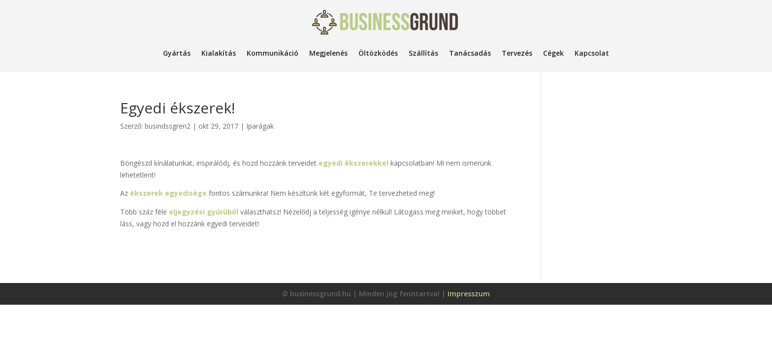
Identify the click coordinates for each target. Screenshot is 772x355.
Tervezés (517, 53)
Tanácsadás (470, 53)
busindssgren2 (168, 126)
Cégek (553, 53)
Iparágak (260, 126)
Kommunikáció (272, 53)
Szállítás (423, 53)
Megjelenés (328, 53)
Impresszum (469, 293)
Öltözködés (378, 53)
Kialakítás (218, 53)
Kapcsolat (592, 53)
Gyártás (177, 53)
